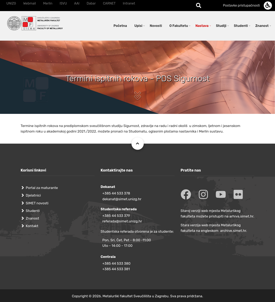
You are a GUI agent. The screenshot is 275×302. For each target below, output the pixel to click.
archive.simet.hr (233, 231)
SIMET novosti (37, 203)
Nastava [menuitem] (202, 26)
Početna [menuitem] (120, 26)
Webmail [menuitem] (29, 3)
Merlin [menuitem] (47, 3)
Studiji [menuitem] (221, 26)
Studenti (33, 211)
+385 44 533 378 (116, 193)
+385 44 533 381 (116, 269)
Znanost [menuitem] (262, 26)
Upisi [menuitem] (138, 26)
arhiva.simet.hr (241, 216)
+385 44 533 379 (116, 216)
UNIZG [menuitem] (11, 3)
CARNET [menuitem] (109, 3)
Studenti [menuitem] (241, 26)
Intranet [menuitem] (129, 3)
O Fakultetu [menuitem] (178, 26)
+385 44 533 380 (116, 263)
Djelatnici (33, 195)
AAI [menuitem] (76, 3)
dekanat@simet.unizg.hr (121, 199)
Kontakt (32, 226)
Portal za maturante (42, 188)
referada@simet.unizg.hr (122, 221)
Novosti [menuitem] (156, 26)
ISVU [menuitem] (63, 3)
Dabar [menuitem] (91, 3)
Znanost (32, 218)
